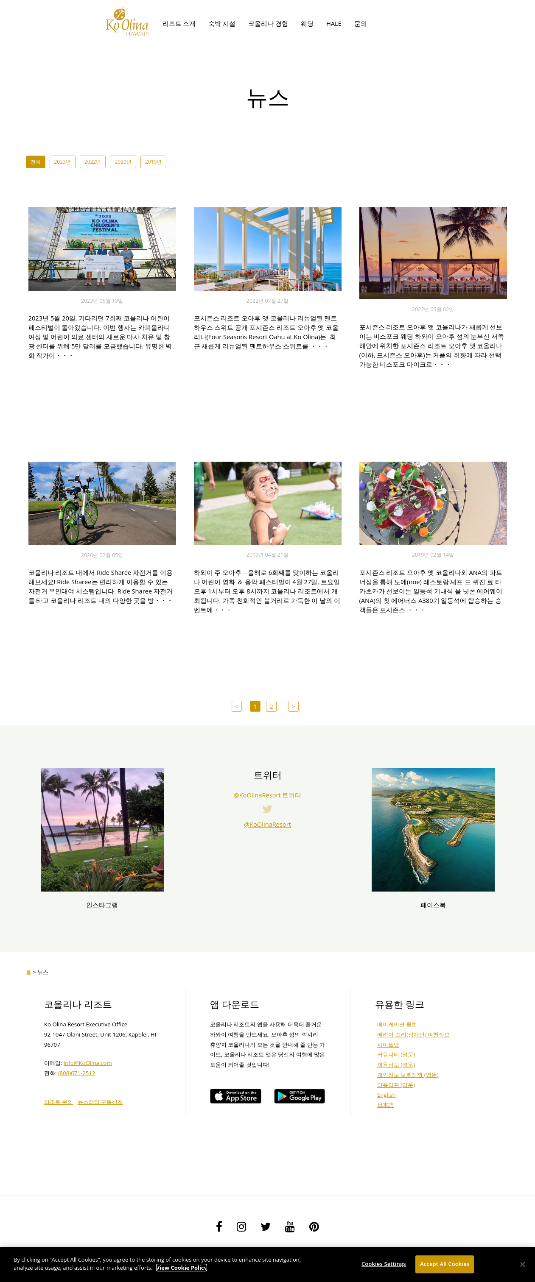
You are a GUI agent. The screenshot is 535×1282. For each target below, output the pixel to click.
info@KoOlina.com (88, 1063)
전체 (36, 161)
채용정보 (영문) (396, 1064)
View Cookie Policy (181, 1269)
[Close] (522, 1265)
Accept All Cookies (444, 1265)
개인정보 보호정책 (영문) (408, 1075)
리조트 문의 (58, 1102)
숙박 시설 (221, 23)
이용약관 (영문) (396, 1085)
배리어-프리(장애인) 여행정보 (413, 1034)
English (386, 1094)
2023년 (62, 161)
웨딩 (307, 23)
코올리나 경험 (268, 23)
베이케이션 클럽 (397, 1024)
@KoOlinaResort (267, 824)
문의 (360, 23)
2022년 (92, 161)
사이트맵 (388, 1044)
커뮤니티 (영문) (396, 1054)
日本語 (385, 1105)
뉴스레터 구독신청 (100, 1102)
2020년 (123, 161)
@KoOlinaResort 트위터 (268, 795)
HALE (334, 23)
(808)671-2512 (76, 1073)
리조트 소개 (179, 23)
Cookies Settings (383, 1265)
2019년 (153, 161)
